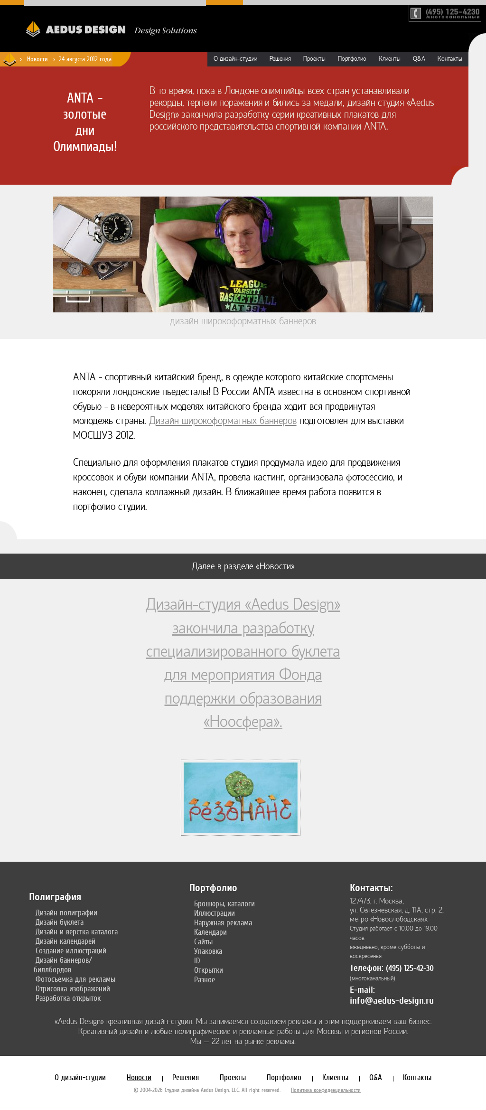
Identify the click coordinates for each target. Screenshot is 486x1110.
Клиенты (390, 59)
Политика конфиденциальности (326, 1090)
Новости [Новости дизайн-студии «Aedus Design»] (37, 59)
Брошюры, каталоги (224, 903)
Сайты (203, 941)
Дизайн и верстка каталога (77, 931)
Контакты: (371, 888)
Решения (280, 59)
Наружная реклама (223, 922)
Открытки (208, 970)
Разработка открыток (68, 998)
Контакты (450, 59)
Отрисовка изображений (73, 988)
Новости (139, 1077)
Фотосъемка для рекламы (75, 979)
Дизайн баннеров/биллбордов (63, 964)
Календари (210, 932)
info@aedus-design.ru (392, 1000)
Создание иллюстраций (71, 950)
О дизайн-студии (235, 59)
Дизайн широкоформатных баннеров (223, 421)
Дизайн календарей (65, 941)
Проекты (314, 59)
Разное (204, 979)
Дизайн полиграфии (66, 912)
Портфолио (352, 59)
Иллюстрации (214, 913)
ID (197, 960)
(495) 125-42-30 (410, 968)
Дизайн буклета (60, 922)
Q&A (419, 59)
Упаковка (208, 951)
